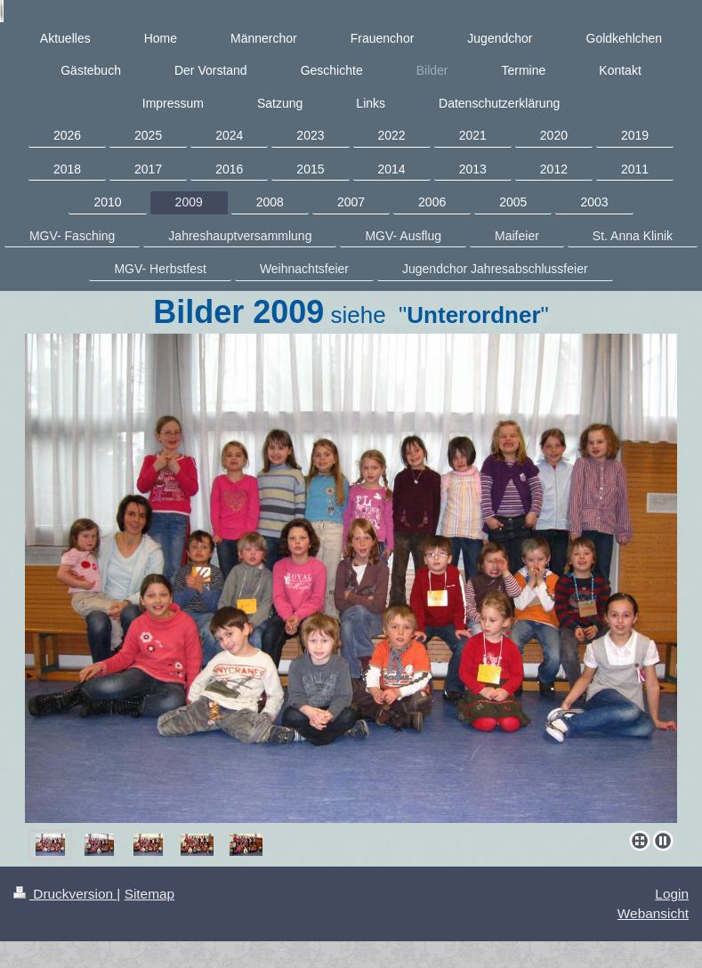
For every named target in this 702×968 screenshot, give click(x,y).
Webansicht (653, 913)
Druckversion (65, 893)
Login (672, 893)
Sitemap (149, 893)
